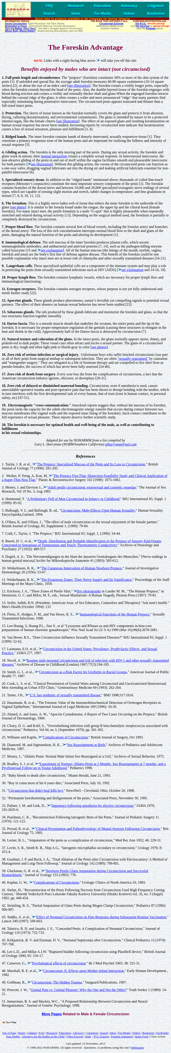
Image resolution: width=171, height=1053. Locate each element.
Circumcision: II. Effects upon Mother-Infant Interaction (83, 971)
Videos (136, 1033)
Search (104, 1033)
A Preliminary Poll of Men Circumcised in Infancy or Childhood (73, 499)
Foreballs (151, 28)
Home (21, 1033)
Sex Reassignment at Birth (86, 745)
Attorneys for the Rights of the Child (43, 1036)
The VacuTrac (142, 26)
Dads (88, 1036)
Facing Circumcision (16, 23)
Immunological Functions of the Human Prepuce (114, 614)
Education (65, 1033)
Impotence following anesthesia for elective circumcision (92, 806)
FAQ (41, 1033)
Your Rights (13, 1036)
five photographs (89, 591)
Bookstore (148, 1033)
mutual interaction (54, 156)
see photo (18, 207)
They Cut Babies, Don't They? (20, 28)
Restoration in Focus (16, 26)
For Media (124, 1033)
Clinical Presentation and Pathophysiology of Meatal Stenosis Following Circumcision (98, 829)
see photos (99, 347)
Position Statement (122, 1036)
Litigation (92, 1033)
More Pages (52, 1014)
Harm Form (141, 1036)
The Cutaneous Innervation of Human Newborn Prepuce (81, 568)
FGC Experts (101, 1036)
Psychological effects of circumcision (59, 963)
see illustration (78, 85)
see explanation (52, 250)
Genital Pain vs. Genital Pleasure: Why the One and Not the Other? (79, 990)
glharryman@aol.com (120, 444)
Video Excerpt (74, 1036)
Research (52, 1033)
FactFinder (162, 1033)
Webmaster (137, 1047)
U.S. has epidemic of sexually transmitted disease (65, 695)
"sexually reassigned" (133, 358)
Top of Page (9, 1033)
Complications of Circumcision (65, 737)
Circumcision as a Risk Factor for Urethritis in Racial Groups (83, 672)
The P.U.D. (140, 23)
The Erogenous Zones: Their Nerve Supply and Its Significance (86, 580)
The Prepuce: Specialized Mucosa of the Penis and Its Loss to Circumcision (91, 464)
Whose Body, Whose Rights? (20, 31)
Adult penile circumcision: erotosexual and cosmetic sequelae (92, 487)
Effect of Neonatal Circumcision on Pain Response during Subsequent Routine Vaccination (101, 917)
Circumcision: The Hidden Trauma (57, 982)
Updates (32, 1033)
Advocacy (79, 1033)
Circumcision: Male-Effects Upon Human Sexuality (98, 510)
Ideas (113, 1033)
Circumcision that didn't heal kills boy (36, 790)
